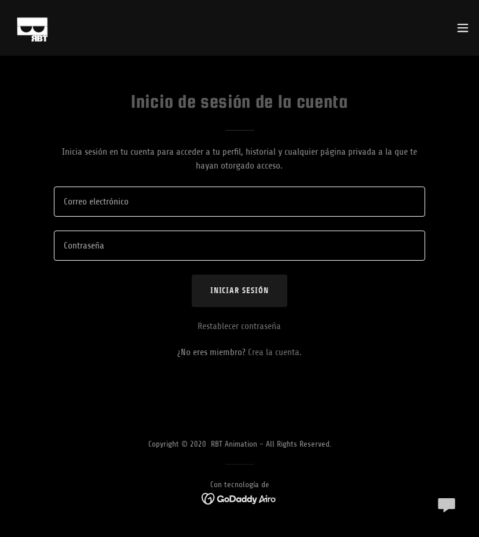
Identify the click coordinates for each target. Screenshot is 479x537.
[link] (32, 28)
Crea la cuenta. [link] (275, 352)
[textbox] (239, 202)
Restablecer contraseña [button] (239, 326)
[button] (462, 27)
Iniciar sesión (239, 290)
